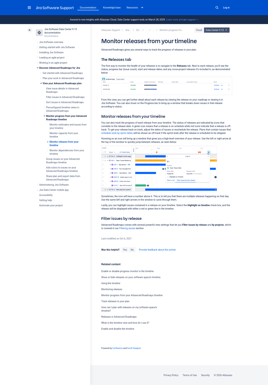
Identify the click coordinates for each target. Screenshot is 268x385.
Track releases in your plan (115, 301)
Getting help (45, 200)
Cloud (199, 30)
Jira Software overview (51, 42)
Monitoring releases (111, 289)
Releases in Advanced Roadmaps (118, 316)
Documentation (88, 7)
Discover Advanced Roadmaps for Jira (59, 68)
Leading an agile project (51, 57)
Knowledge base (112, 7)
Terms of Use (190, 375)
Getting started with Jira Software (57, 47)
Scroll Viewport (134, 348)
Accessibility (46, 195)
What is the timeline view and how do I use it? (125, 322)
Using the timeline (110, 283)
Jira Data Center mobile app (54, 190)
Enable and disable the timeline (117, 328)
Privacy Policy (171, 375)
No (132, 249)
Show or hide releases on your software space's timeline (130, 277)
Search (217, 7)
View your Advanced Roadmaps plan (62, 83)
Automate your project (51, 205)
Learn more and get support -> (182, 19)
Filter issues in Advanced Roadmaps (65, 97)
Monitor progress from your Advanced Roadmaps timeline (132, 295)
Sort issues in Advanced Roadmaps (65, 102)
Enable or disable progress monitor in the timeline (127, 271)
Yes (125, 249)
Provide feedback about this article (157, 249)
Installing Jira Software (51, 52)
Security (205, 375)
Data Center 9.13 (217, 30)
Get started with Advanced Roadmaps (63, 73)
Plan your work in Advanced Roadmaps (63, 78)
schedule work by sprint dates (117, 133)
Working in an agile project (53, 62)
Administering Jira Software (54, 184)
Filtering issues (127, 228)
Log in (226, 7)
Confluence (117, 348)
